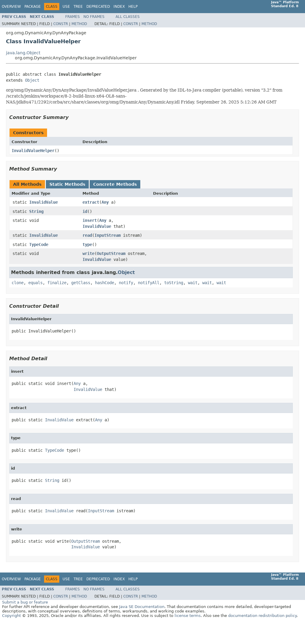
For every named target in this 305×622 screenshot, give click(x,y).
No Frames (94, 17)
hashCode (104, 282)
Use (66, 6)
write (88, 253)
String (36, 211)
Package (32, 6)
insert (90, 220)
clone (18, 282)
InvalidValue (43, 202)
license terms (188, 615)
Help (133, 6)
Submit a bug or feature (25, 602)
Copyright (11, 615)
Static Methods (67, 184)
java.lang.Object (23, 52)
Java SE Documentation (141, 606)
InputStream (107, 235)
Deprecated (98, 6)
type (87, 244)
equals (35, 282)
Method (79, 24)
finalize (56, 282)
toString (173, 282)
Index (119, 6)
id (85, 211)
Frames (72, 17)
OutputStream (111, 253)
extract (91, 202)
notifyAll (148, 282)
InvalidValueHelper (33, 150)
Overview (11, 6)
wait (192, 282)
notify (126, 282)
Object (32, 80)
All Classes (128, 17)
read (87, 235)
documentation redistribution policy (262, 615)
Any (105, 202)
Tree (78, 6)
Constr (60, 24)
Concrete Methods (115, 184)
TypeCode (38, 244)
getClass (80, 282)
